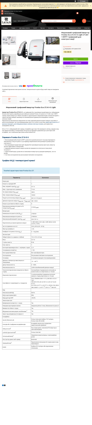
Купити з (75, 63)
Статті (35, 28)
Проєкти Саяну (61, 28)
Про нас (42, 28)
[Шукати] (74, 21)
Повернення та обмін (75, 28)
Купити (76, 59)
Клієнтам (87, 28)
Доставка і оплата (24, 28)
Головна (5, 28)
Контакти (51, 28)
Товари (13, 28)
